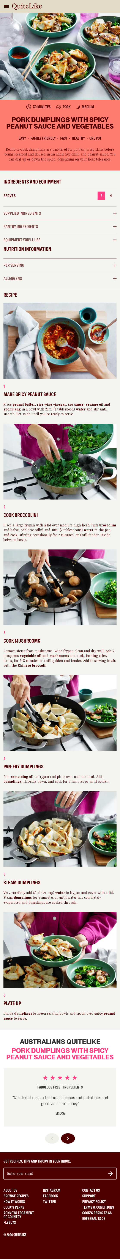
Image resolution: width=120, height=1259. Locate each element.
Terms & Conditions (98, 1207)
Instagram (51, 1190)
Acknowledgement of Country (18, 1215)
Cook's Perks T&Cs (97, 1213)
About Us (10, 1190)
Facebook (50, 1196)
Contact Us (91, 1190)
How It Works (14, 1202)
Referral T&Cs (94, 1219)
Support (89, 1196)
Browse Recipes (16, 1196)
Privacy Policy (94, 1202)
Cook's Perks (13, 1207)
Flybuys (9, 1222)
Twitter (49, 1202)
